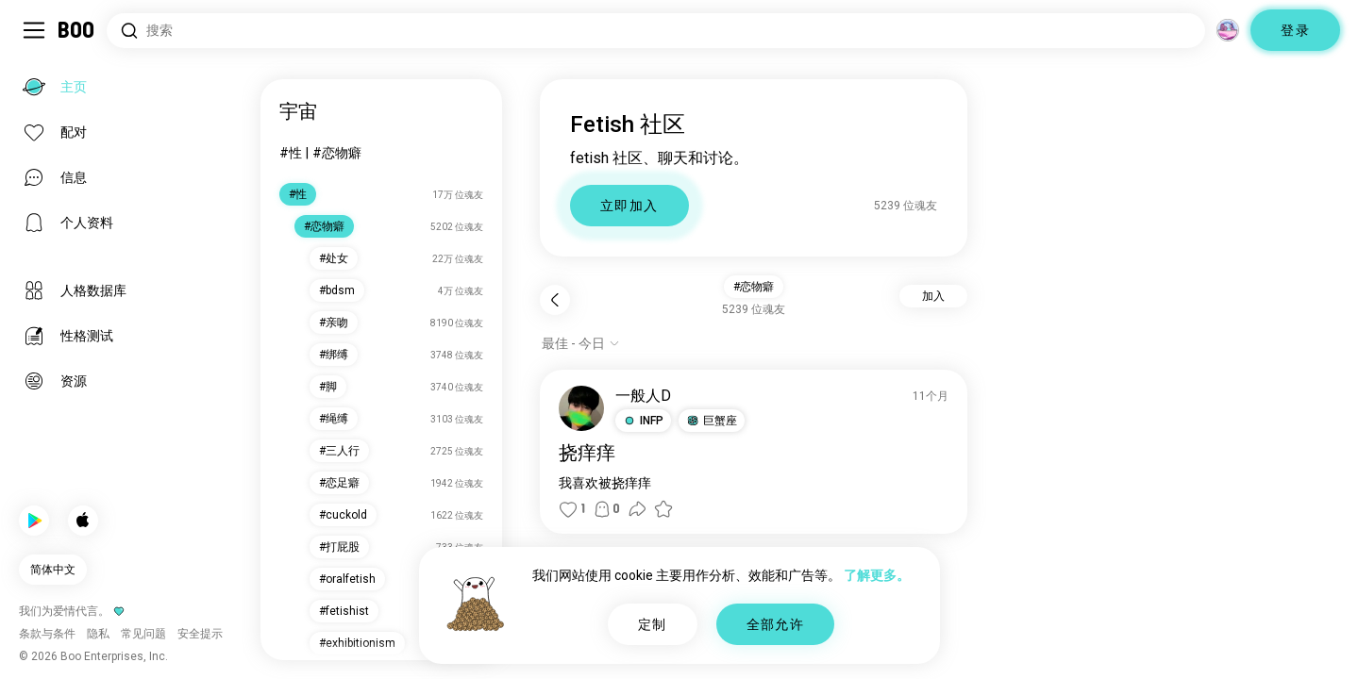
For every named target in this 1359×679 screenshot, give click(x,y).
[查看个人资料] (581, 408)
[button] (643, 420)
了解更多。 (877, 575)
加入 (933, 296)
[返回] (555, 300)
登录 (1295, 30)
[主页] (77, 30)
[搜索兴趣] (656, 30)
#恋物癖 (336, 152)
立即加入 (629, 205)
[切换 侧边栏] (34, 30)
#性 (290, 152)
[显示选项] (581, 343)
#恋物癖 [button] (753, 286)
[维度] (1227, 30)
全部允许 (776, 624)
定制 (652, 624)
